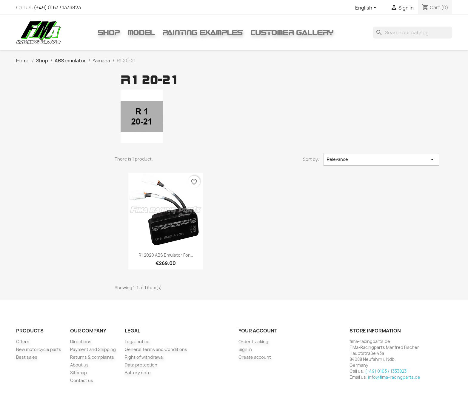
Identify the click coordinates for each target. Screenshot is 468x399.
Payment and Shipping (93, 349)
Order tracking (253, 341)
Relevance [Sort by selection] (381, 159)
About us (79, 365)
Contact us (81, 380)
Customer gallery (291, 32)
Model (141, 32)
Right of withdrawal (144, 357)
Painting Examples (202, 32)
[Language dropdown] (366, 8)
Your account (257, 330)
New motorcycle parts (38, 349)
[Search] (412, 32)
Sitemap (78, 372)
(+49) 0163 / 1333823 (57, 7)
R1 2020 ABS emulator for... (165, 255)
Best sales (26, 357)
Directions (80, 341)
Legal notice (137, 341)
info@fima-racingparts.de (394, 377)
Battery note (138, 372)
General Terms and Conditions (156, 349)
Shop (109, 32)
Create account (254, 357)
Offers (22, 341)
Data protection (141, 365)
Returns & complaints (92, 357)
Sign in (245, 349)
